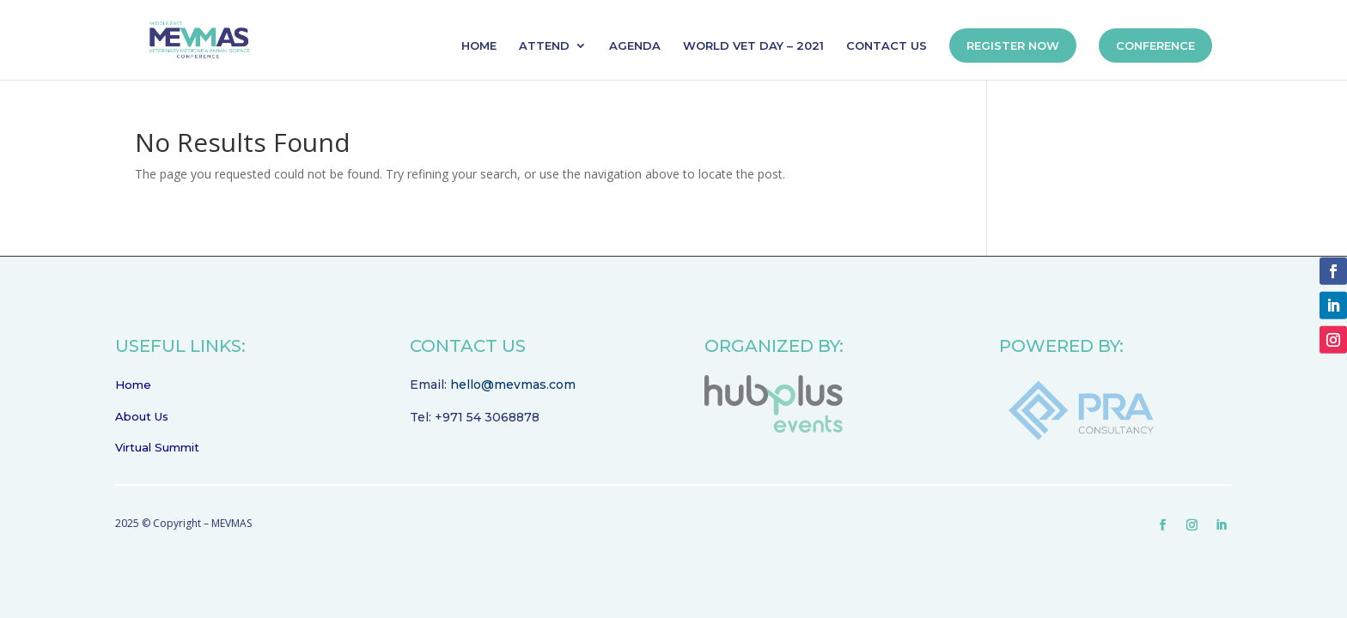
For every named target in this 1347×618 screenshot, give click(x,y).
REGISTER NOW (1012, 45)
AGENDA (635, 45)
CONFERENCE (1155, 45)
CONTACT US (886, 45)
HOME (479, 45)
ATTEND (544, 45)
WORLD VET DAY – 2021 (753, 45)
